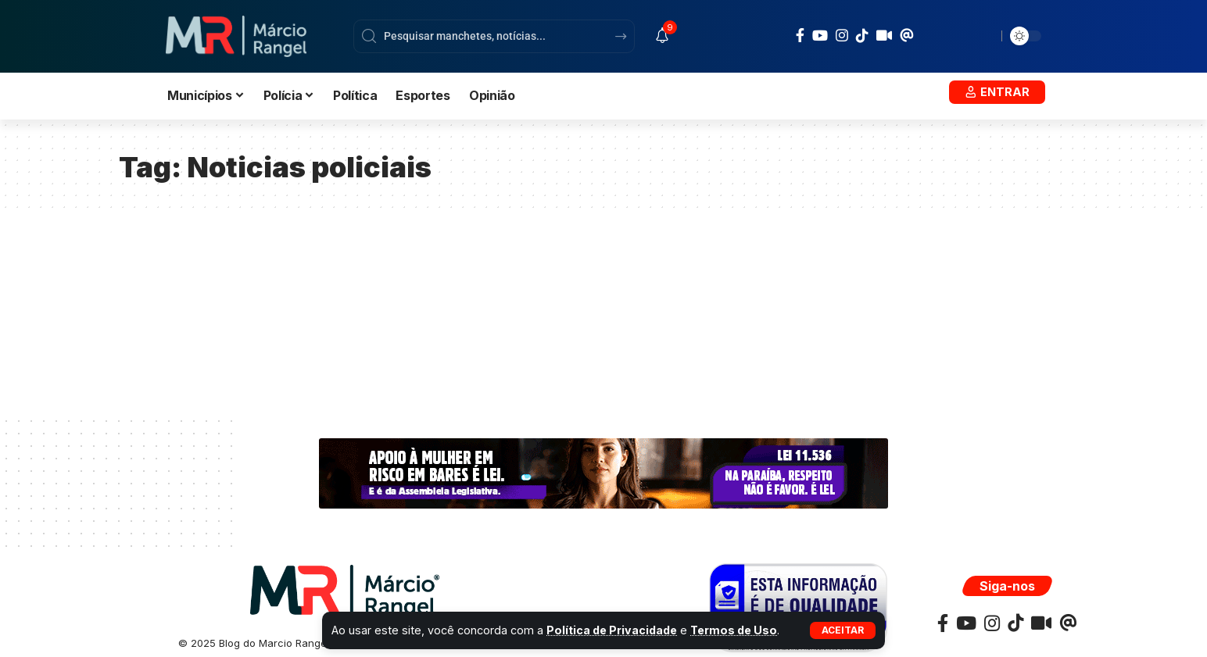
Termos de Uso (737, 630)
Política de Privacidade (612, 630)
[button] (843, 630)
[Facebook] (800, 35)
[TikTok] (862, 35)
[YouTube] (820, 35)
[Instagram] (842, 35)
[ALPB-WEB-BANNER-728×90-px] (603, 473)
